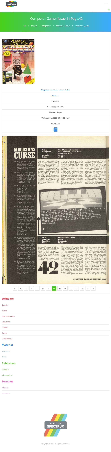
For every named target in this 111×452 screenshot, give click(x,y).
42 (54, 288)
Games (4, 310)
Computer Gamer (63, 26)
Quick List (5, 305)
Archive (34, 26)
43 (60, 288)
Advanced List (7, 375)
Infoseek (5, 388)
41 (48, 288)
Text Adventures (8, 316)
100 (82, 288)
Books (4, 357)
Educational (6, 322)
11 (55, 95)
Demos (4, 333)
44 (65, 288)
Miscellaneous (7, 338)
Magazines (46, 26)
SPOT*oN (5, 393)
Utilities (5, 327)
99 (76, 288)
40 (43, 288)
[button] (108, 9)
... (37, 288)
